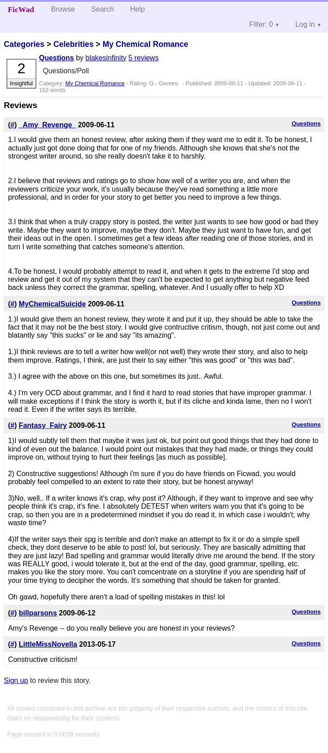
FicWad (21, 9)
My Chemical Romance (145, 44)
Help (137, 9)
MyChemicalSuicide (52, 304)
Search (102, 9)
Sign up (16, 680)
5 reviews (143, 58)
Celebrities (73, 44)
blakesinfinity (105, 58)
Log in (305, 24)
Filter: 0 (261, 24)
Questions (56, 58)
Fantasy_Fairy (43, 425)
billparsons (38, 613)
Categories (24, 44)
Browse (63, 9)
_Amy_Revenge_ (47, 125)
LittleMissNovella (48, 644)
